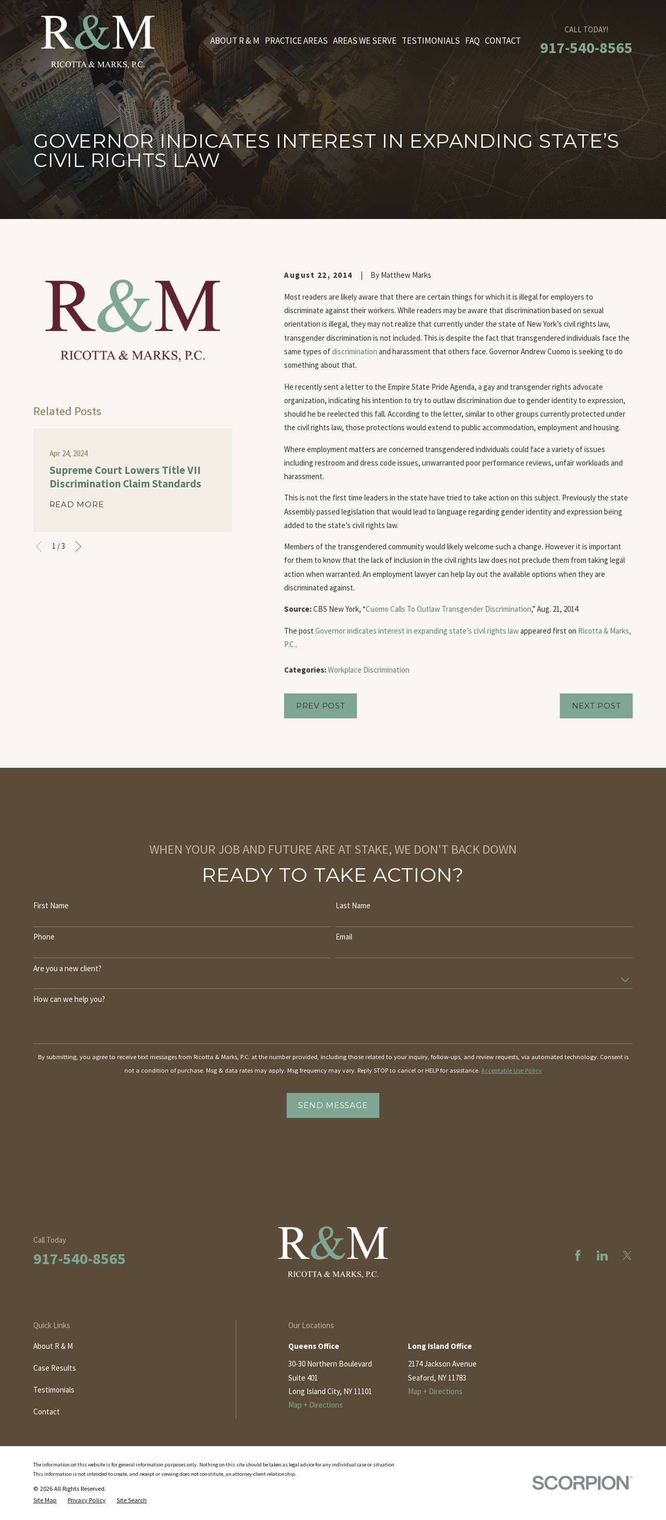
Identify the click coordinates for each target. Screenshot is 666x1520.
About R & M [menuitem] (235, 40)
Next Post (596, 706)
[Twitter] (627, 1255)
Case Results (54, 1368)
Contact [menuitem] (503, 40)
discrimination (354, 351)
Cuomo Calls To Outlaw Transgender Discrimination (448, 609)
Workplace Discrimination (368, 670)
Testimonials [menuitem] (431, 40)
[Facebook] (577, 1255)
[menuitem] (45, 1500)
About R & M (53, 1346)
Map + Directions (315, 1405)
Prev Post (320, 706)
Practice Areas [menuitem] (296, 40)
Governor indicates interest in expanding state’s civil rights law (417, 631)
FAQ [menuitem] (472, 40)
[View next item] (78, 546)
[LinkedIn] (602, 1255)
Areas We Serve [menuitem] (364, 40)
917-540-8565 (586, 47)
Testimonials (53, 1390)
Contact (46, 1411)
